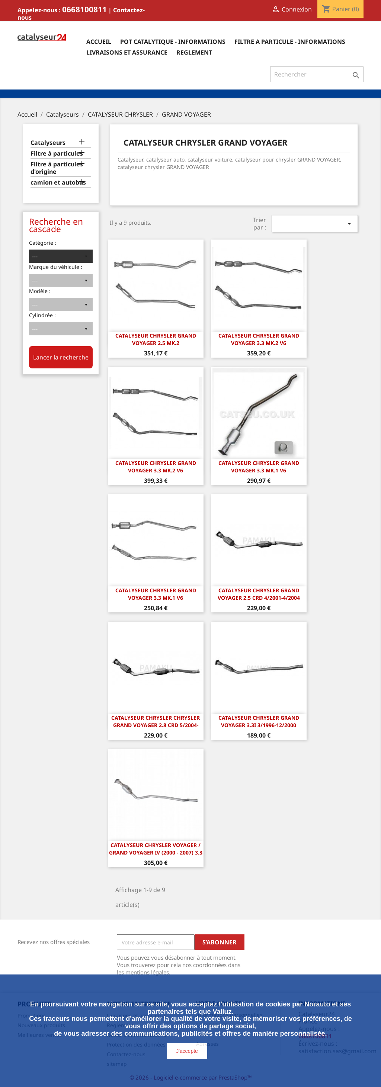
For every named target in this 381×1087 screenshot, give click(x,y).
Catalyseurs (48, 143)
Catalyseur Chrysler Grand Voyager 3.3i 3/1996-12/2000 (258, 721)
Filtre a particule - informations (289, 42)
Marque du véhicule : (55, 266)
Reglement (194, 52)
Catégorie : (42, 242)
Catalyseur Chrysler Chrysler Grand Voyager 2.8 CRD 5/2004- (155, 721)
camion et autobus (58, 182)
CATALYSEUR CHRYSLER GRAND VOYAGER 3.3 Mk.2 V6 (258, 339)
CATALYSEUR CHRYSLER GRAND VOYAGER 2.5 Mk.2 (155, 339)
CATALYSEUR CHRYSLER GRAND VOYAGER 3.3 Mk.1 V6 (258, 466)
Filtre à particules (57, 153)
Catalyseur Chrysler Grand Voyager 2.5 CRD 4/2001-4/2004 (259, 594)
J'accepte (187, 1051)
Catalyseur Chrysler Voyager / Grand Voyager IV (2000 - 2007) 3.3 (155, 849)
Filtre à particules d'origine (57, 168)
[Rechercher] (317, 74)
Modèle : (40, 290)
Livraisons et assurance (126, 52)
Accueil (98, 42)
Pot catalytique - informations (172, 42)
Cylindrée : (42, 315)
